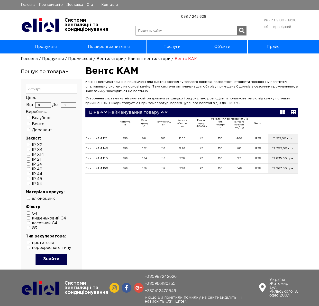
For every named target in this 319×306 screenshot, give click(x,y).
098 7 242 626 (193, 16)
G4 (34, 213)
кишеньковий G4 (49, 218)
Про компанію (51, 4)
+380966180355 (160, 284)
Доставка (74, 4)
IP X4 (37, 150)
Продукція (46, 47)
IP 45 (37, 179)
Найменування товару (134, 112)
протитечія (43, 243)
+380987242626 (161, 277)
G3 (34, 228)
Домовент (42, 130)
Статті (92, 4)
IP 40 (37, 169)
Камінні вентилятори (149, 59)
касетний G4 (44, 223)
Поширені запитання (109, 47)
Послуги (172, 47)
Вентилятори (110, 59)
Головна (28, 4)
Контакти (109, 4)
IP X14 (38, 155)
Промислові (80, 59)
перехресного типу (51, 248)
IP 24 (37, 164)
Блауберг (41, 118)
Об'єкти (222, 47)
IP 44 (37, 174)
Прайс (273, 47)
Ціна (94, 112)
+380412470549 (160, 291)
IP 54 (37, 184)
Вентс (38, 124)
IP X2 (37, 145)
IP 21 (36, 159)
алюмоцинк (43, 199)
